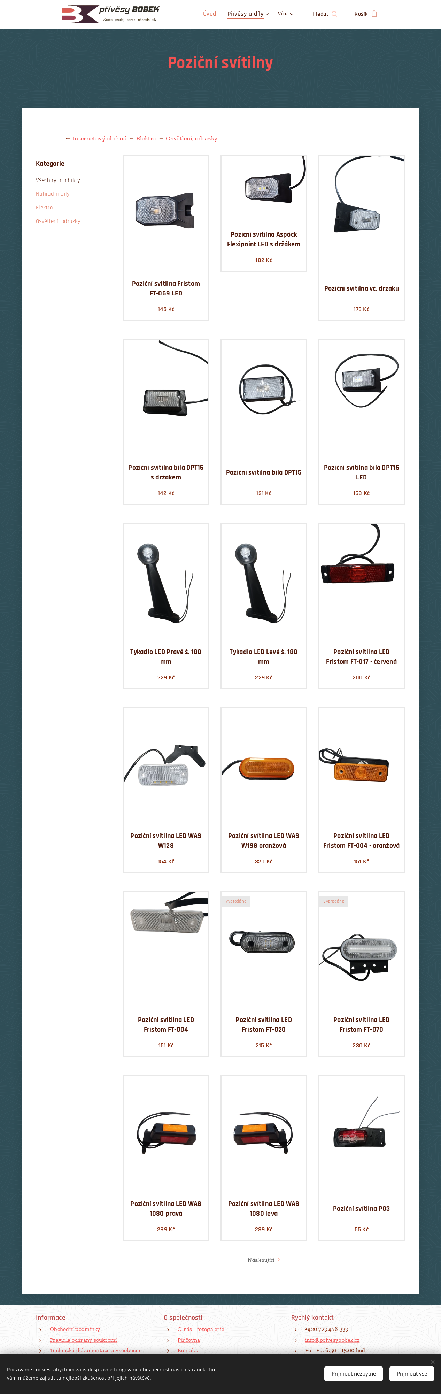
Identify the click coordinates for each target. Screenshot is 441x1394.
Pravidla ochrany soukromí (83, 1340)
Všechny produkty (58, 180)
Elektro (146, 138)
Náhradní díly (53, 194)
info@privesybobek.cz (332, 1340)
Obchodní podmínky (75, 1329)
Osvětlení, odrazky (191, 138)
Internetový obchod (100, 138)
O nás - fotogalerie (201, 1329)
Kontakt (188, 1350)
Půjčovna (189, 1340)
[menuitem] (216, 14)
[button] (325, 14)
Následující (261, 1260)
